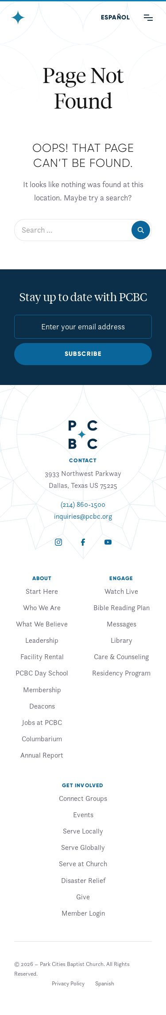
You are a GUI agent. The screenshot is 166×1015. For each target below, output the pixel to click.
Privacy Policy (68, 983)
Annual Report (41, 755)
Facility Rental (42, 656)
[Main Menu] (148, 18)
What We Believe (42, 623)
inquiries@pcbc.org (83, 516)
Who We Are (42, 607)
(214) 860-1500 (83, 504)
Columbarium (42, 738)
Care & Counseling (121, 656)
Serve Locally (83, 830)
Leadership (41, 640)
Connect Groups (83, 798)
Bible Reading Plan (121, 607)
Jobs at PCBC (42, 722)
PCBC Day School (41, 672)
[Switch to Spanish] (104, 984)
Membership (42, 689)
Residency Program (121, 672)
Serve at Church (83, 863)
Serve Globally (83, 847)
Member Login (83, 913)
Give (83, 896)
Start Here (42, 591)
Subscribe (83, 354)
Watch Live (121, 591)
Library (121, 640)
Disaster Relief (83, 880)
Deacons (42, 706)
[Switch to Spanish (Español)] (115, 17)
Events (83, 814)
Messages (121, 623)
